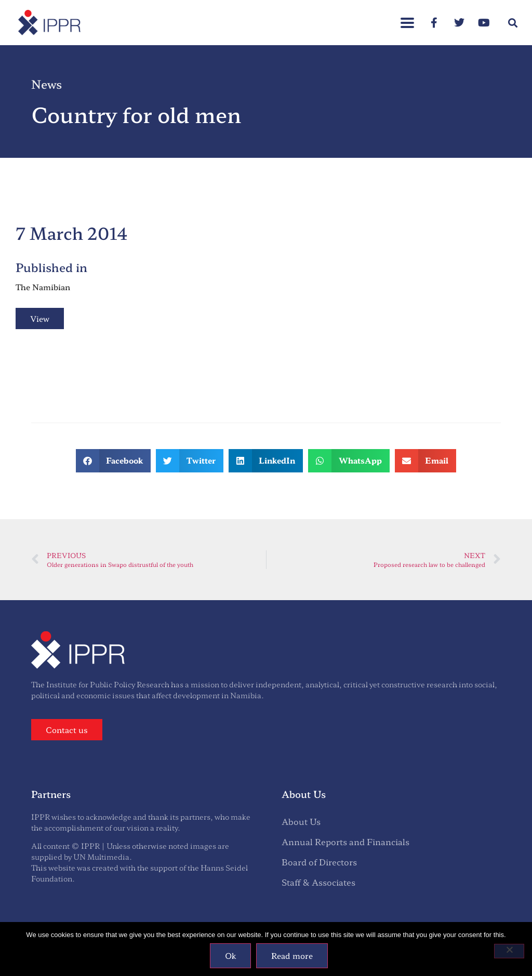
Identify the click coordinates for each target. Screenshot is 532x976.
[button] (513, 22)
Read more (292, 955)
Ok (230, 955)
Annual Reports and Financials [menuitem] (345, 841)
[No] (509, 951)
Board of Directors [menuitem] (319, 862)
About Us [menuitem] (301, 821)
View (39, 318)
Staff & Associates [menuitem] (318, 882)
